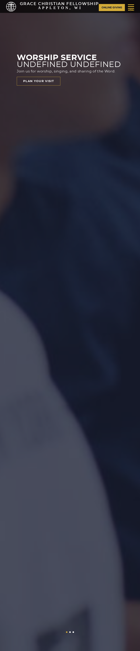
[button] (66, 632)
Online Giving (112, 7)
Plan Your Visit (38, 81)
